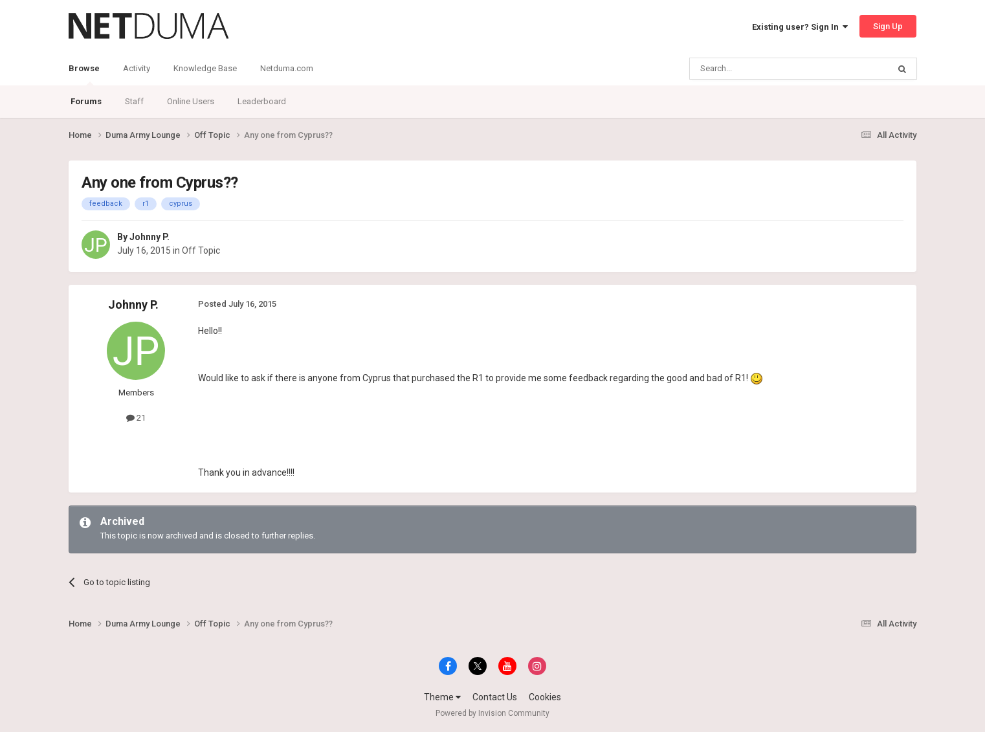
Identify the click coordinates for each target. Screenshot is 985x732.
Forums (86, 101)
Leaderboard (262, 101)
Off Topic (201, 250)
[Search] (758, 68)
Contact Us (494, 697)
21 (136, 418)
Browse (84, 74)
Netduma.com (286, 68)
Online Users (190, 101)
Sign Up (888, 26)
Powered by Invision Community (492, 713)
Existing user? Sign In (800, 27)
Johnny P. (149, 237)
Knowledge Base (205, 68)
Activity (136, 68)
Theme (442, 697)
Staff (134, 101)
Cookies (545, 697)
